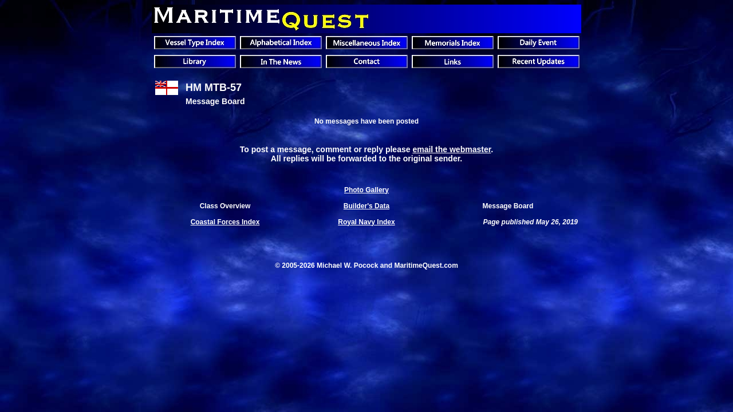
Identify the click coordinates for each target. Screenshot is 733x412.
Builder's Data (366, 206)
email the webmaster (451, 149)
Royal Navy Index (366, 222)
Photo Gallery (366, 190)
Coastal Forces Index (225, 222)
